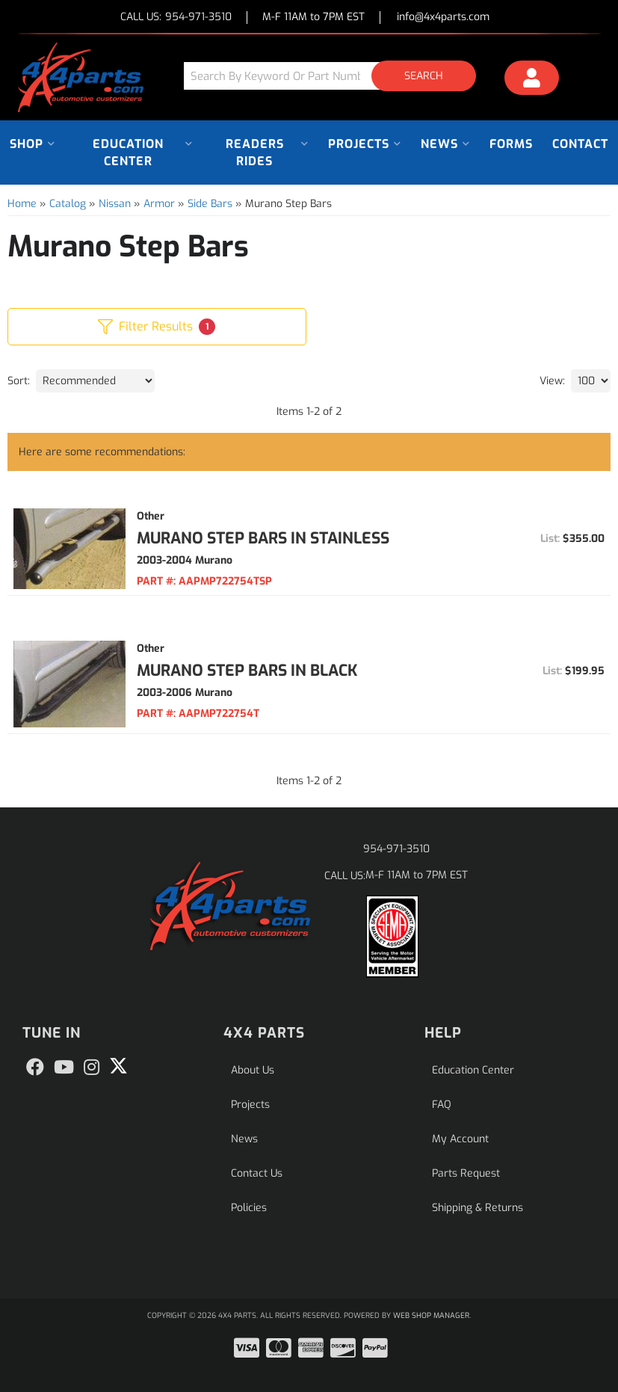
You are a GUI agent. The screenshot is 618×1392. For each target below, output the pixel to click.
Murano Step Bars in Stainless (263, 538)
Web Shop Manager (431, 1315)
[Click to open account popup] (531, 80)
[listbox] (95, 380)
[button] (335, 76)
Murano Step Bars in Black (247, 670)
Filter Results (156, 326)
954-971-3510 (396, 849)
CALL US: (176, 17)
